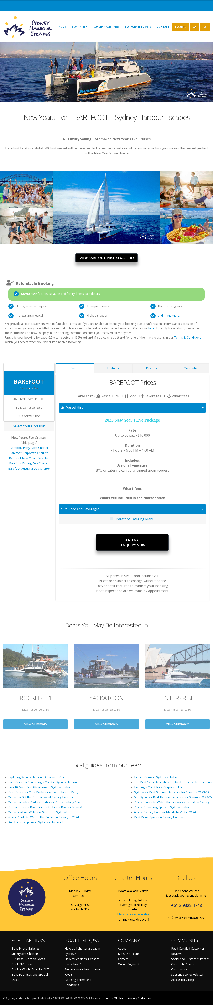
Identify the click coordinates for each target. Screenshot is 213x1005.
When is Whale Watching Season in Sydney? (37, 812)
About (122, 948)
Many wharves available (133, 914)
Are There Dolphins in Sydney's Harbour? (35, 822)
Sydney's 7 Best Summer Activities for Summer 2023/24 (171, 792)
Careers (123, 959)
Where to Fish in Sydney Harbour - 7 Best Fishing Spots (45, 802)
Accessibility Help (182, 980)
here (151, 328)
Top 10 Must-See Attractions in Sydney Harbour (40, 787)
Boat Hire (80, 27)
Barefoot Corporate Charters (28, 453)
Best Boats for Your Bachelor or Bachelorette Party (43, 792)
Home (62, 27)
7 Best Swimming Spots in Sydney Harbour (163, 807)
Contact (163, 27)
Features (113, 368)
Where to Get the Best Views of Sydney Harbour (40, 797)
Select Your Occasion (29, 426)
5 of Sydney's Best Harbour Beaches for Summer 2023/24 (173, 797)
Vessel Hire (72, 407)
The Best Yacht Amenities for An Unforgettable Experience (173, 782)
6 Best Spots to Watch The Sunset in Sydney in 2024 (43, 817)
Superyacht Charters (25, 954)
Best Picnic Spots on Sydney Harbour (159, 817)
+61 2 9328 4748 (186, 905)
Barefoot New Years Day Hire (29, 458)
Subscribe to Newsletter (187, 974)
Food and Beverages (80, 509)
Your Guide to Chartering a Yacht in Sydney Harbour (43, 782)
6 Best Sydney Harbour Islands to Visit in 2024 (165, 812)
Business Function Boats (28, 959)
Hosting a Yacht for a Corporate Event (160, 787)
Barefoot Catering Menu (132, 519)
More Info (190, 368)
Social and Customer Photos (190, 959)
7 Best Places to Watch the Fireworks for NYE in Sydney (171, 802)
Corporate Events (138, 27)
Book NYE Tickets (23, 964)
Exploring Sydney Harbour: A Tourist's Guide (37, 777)
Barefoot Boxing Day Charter (29, 463)
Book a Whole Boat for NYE (30, 969)
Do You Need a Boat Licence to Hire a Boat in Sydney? (45, 807)
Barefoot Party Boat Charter (29, 448)
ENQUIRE (180, 26)
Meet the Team (128, 954)
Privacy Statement (140, 998)
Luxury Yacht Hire (106, 27)
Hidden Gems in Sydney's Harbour (157, 777)
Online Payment (128, 964)
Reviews (151, 368)
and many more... (169, 315)
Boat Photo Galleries (25, 948)
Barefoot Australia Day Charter (29, 469)
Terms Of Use (113, 998)
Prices (75, 368)
